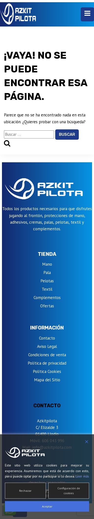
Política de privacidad (47, 363)
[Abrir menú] (87, 14)
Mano (47, 264)
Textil (47, 289)
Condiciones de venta (47, 354)
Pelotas (47, 281)
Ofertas (47, 306)
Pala (47, 272)
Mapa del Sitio (47, 379)
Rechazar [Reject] (25, 490)
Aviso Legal (47, 346)
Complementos (47, 297)
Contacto (47, 338)
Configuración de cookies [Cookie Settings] (68, 490)
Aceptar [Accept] (47, 506)
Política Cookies (47, 371)
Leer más (82, 476)
